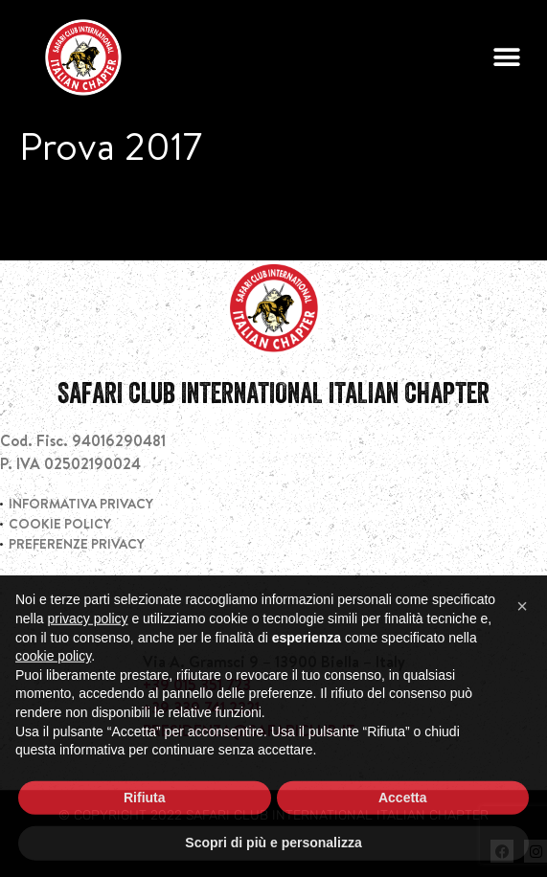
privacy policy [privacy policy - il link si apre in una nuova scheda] (87, 656)
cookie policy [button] (53, 694)
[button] (506, 57)
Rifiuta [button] (145, 835)
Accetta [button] (402, 835)
